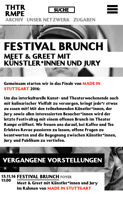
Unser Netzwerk (48, 19)
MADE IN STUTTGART (69, 188)
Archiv (14, 19)
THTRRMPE (15, 10)
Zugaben (84, 19)
